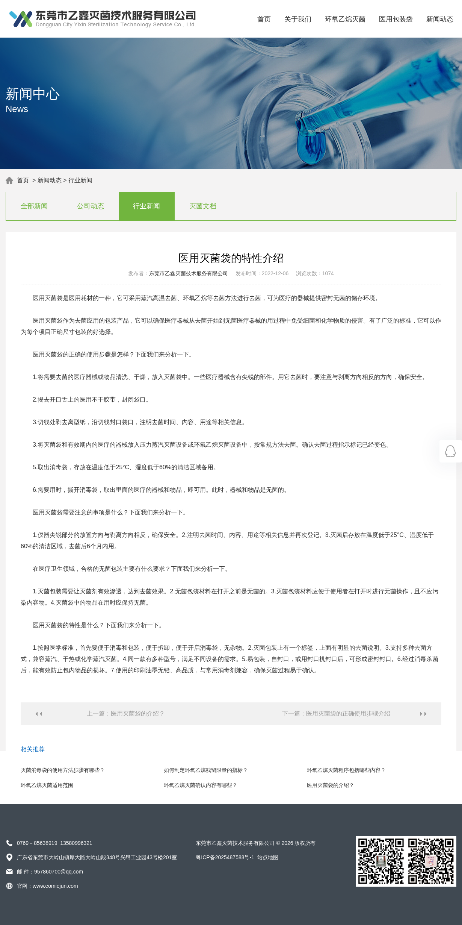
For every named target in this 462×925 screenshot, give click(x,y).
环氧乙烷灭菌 (345, 19)
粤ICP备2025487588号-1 (225, 857)
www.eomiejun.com (55, 886)
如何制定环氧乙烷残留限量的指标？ (206, 770)
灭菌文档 (202, 206)
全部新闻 (34, 206)
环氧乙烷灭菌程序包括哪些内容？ (346, 770)
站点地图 (267, 857)
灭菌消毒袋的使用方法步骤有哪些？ (63, 770)
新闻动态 (439, 19)
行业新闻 (80, 180)
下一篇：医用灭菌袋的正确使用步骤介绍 (336, 713)
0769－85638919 (37, 843)
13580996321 (76, 843)
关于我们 (297, 19)
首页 (264, 19)
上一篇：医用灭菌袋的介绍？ (126, 713)
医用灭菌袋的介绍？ (330, 785)
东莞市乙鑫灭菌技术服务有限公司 (188, 273)
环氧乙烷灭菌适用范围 (47, 785)
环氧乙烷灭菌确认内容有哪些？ (200, 785)
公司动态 (90, 206)
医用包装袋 (396, 19)
